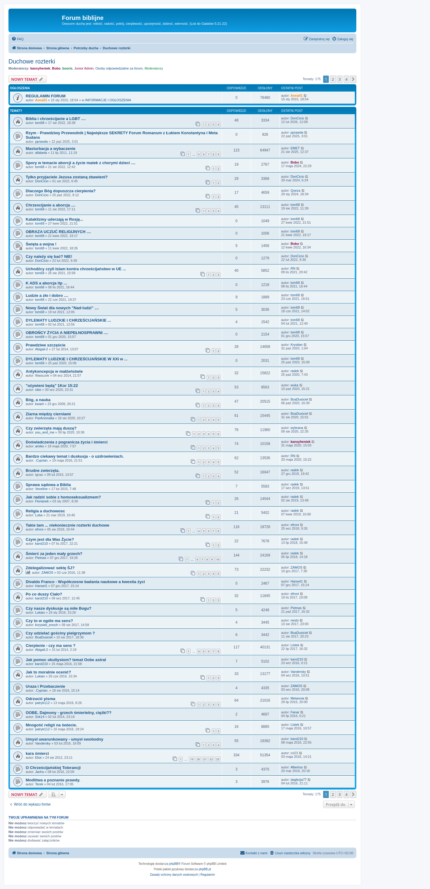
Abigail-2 (41, 349)
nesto (294, 620)
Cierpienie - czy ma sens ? (50, 645)
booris (68, 68)
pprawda (41, 141)
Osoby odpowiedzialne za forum (119, 68)
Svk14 (39, 717)
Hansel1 (41, 586)
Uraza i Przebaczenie (45, 686)
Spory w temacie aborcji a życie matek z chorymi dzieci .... (81, 163)
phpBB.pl (205, 869)
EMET (295, 148)
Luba (38, 515)
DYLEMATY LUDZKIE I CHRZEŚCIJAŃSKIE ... (68, 320)
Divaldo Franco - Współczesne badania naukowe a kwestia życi (85, 581)
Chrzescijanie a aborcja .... (50, 205)
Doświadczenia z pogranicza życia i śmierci (67, 442)
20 (198, 759)
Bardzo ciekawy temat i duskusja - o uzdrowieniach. (75, 456)
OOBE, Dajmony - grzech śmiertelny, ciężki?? (68, 712)
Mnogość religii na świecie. (51, 725)
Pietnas (40, 558)
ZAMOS (47, 572)
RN (292, 268)
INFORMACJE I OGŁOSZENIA (108, 100)
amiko (39, 446)
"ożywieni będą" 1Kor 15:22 (52, 385)
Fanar (294, 712)
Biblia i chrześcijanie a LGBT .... (56, 118)
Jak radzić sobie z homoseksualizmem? (63, 497)
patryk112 (42, 703)
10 (217, 559)
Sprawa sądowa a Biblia (48, 484)
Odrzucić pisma (40, 698)
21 (204, 759)
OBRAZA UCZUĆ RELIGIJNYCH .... (58, 231)
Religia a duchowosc (45, 511)
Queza (295, 190)
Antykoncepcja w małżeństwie (54, 371)
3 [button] (340, 79)
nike (38, 389)
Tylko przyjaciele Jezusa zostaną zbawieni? (67, 177)
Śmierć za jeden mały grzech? (54, 553)
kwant (39, 404)
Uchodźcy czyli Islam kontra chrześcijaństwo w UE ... (76, 269)
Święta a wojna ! (41, 244)
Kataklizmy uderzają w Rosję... (54, 219)
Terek (39, 784)
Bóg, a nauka (38, 399)
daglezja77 (298, 779)
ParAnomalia (44, 418)
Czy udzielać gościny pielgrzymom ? (60, 633)
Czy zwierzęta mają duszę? (51, 428)
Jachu (39, 772)
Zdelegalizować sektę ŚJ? (50, 568)
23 (217, 759)
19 (191, 759)
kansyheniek (40, 68)
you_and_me (44, 432)
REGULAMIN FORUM (46, 96)
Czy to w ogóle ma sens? (49, 620)
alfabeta (41, 152)
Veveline (41, 489)
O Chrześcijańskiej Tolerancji (53, 767)
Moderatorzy (154, 68)
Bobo (56, 68)
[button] (353, 79)
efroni (39, 529)
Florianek (42, 501)
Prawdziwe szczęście (46, 345)
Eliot (38, 757)
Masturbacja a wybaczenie (50, 148)
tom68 (39, 123)
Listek (294, 645)
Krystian (296, 344)
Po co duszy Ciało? (44, 594)
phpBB (173, 863)
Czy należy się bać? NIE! (49, 256)
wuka (294, 385)
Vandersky (298, 671)
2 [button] (333, 79)
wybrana (296, 428)
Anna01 (41, 100)
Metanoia (297, 698)
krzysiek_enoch (46, 625)
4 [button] (346, 79)
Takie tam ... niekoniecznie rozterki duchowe (67, 525)
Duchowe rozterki (31, 61)
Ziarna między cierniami (48, 414)
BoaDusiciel (299, 399)
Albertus (296, 767)
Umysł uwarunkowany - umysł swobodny (64, 739)
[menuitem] (17, 39)
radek (294, 371)
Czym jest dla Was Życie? (50, 539)
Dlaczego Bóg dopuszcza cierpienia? (61, 191)
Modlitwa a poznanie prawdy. (53, 780)
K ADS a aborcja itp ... (46, 283)
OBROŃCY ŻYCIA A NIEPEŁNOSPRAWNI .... (67, 332)
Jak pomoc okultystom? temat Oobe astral (66, 659)
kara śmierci (37, 753)
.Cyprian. (41, 460)
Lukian (40, 612)
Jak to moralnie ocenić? (48, 672)
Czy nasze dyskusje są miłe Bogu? (58, 608)
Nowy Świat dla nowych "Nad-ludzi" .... (62, 308)
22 (211, 759)
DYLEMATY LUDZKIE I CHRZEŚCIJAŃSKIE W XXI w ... (76, 359)
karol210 (41, 543)
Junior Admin (84, 68)
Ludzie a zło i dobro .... (47, 295)
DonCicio (297, 118)
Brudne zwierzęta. (42, 470)
